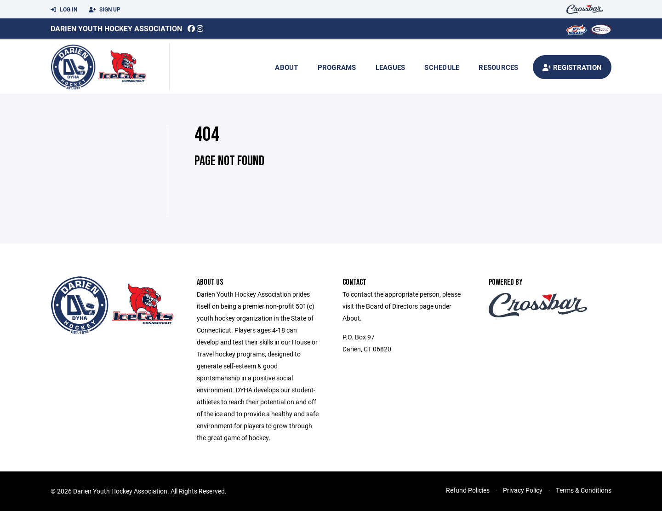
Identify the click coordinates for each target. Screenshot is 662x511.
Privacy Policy (522, 490)
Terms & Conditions (583, 490)
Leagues (390, 67)
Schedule (441, 67)
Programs (337, 67)
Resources (498, 67)
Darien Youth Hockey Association (116, 28)
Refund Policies (468, 490)
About (286, 67)
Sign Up (104, 10)
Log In (64, 10)
